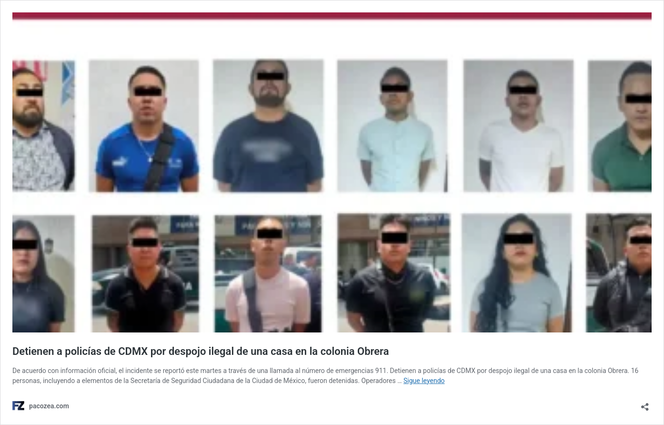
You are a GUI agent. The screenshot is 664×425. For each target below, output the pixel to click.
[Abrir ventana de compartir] (645, 403)
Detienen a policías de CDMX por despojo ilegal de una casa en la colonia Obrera (200, 351)
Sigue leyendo (424, 380)
